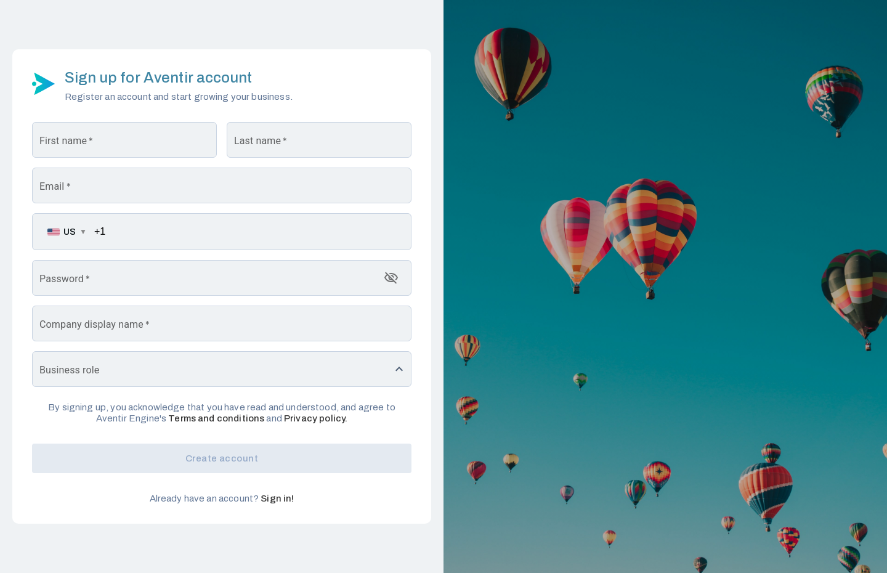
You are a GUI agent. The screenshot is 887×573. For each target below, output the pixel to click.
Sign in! (277, 498)
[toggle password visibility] (391, 278)
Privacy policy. (315, 418)
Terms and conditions (215, 418)
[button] (222, 369)
